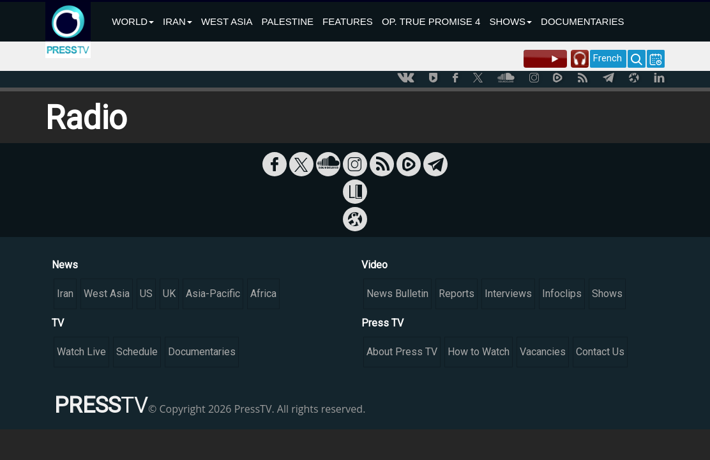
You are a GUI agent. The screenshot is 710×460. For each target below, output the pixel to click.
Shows (607, 294)
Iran (65, 294)
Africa (263, 294)
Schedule (137, 352)
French (607, 58)
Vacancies (543, 352)
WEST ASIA (227, 21)
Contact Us (600, 352)
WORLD (133, 21)
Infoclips (562, 294)
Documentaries (202, 352)
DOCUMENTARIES (582, 21)
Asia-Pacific (213, 294)
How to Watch (479, 352)
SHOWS (510, 21)
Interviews (508, 294)
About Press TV (401, 352)
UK (169, 294)
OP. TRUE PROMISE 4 (431, 21)
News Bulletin (397, 294)
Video (374, 265)
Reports (456, 294)
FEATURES (347, 21)
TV (58, 323)
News (65, 265)
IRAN (177, 21)
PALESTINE (287, 21)
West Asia (107, 294)
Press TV (382, 323)
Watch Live (81, 352)
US (146, 294)
